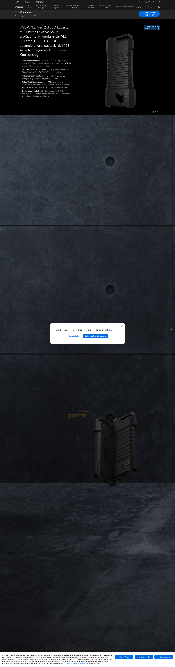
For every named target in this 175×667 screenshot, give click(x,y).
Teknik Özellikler (32, 16)
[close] (122, 326)
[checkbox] (152, 112)
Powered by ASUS (145, 2)
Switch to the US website (95, 336)
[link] (19, 7)
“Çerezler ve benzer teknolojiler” (74, 663)
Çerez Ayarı (124, 657)
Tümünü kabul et (164, 657)
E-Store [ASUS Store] (29, 7)
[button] (156, 2)
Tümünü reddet (143, 657)
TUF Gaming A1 (23, 12)
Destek (54, 16)
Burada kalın (74, 336)
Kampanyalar (128, 7)
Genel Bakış (19, 16)
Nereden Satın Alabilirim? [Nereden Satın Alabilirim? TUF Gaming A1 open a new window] (149, 13)
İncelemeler (44, 16)
